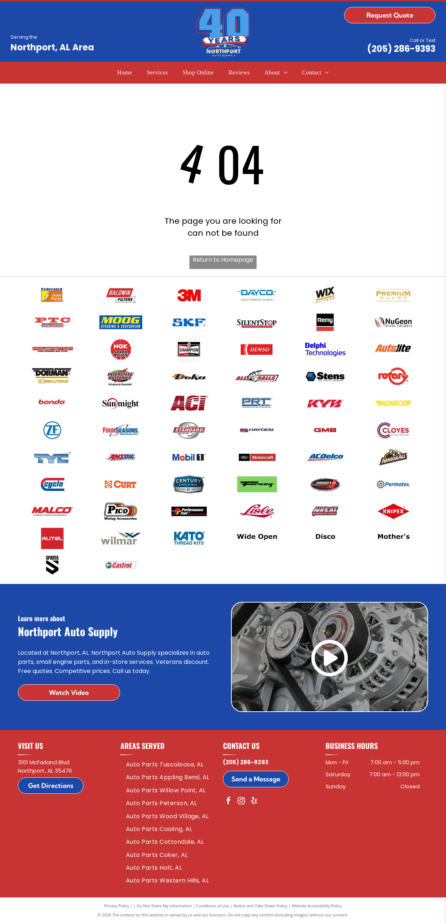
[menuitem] (124, 73)
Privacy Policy (116, 905)
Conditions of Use (212, 905)
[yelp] (254, 801)
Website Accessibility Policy (317, 905)
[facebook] (228, 801)
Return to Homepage (223, 259)
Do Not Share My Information (164, 905)
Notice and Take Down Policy (261, 905)
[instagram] (241, 801)
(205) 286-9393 (401, 49)
